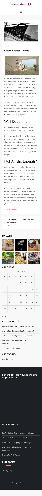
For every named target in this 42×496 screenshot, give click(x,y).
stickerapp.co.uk (22, 173)
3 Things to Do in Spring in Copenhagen (17, 336)
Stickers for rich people (11, 348)
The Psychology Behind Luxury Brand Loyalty (18, 326)
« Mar (4, 316)
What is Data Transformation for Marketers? (18, 331)
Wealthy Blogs (10, 209)
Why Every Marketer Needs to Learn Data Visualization (17, 342)
